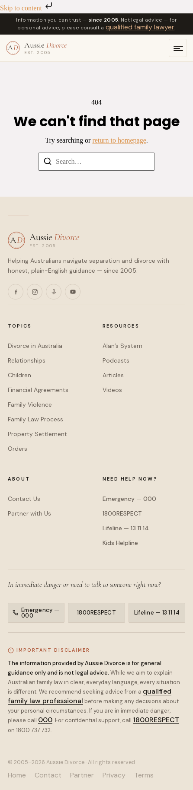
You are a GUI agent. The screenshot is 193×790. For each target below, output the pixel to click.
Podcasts (116, 360)
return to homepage (119, 140)
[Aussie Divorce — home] (36, 48)
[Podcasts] (53, 291)
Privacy (114, 775)
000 (45, 719)
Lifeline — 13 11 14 (126, 528)
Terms (144, 775)
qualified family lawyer (140, 27)
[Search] (47, 162)
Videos (112, 390)
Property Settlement (37, 434)
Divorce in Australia (35, 346)
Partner (82, 775)
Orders (17, 449)
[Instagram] (34, 291)
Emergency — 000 (129, 499)
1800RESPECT (122, 513)
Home (17, 775)
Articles (113, 375)
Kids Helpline (120, 543)
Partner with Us (29, 513)
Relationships (26, 360)
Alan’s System (122, 346)
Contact (48, 775)
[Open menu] (178, 48)
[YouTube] (72, 291)
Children (19, 375)
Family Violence (30, 404)
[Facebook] (15, 291)
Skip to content (27, 8)
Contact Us (24, 499)
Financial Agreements (38, 390)
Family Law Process (35, 419)
